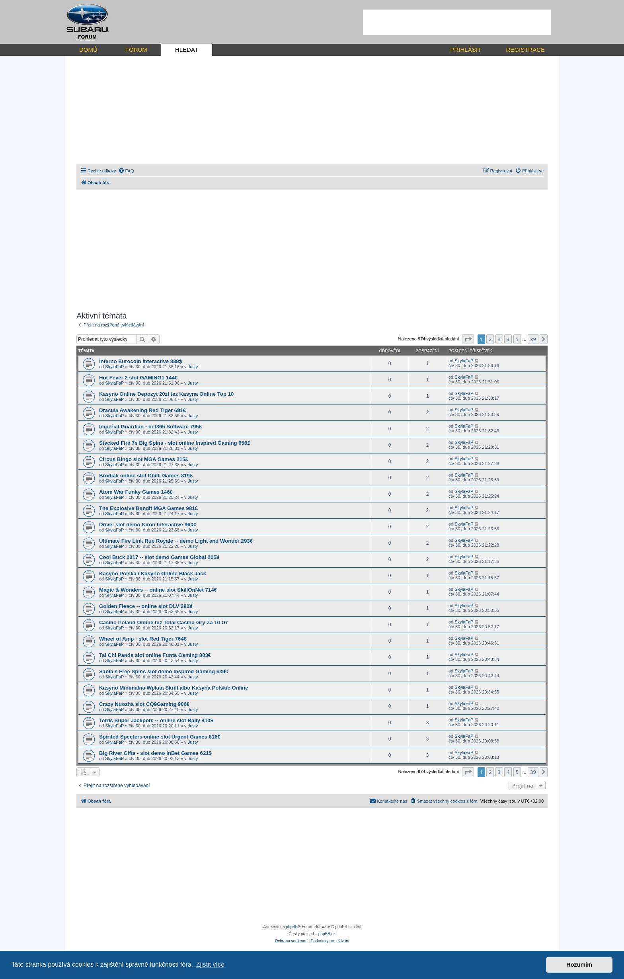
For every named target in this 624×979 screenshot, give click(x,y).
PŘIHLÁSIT (465, 49)
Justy (193, 366)
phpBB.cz (326, 934)
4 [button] (508, 339)
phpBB (292, 926)
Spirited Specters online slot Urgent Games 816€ (159, 737)
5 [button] (517, 339)
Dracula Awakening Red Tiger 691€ (142, 410)
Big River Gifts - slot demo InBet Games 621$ (155, 753)
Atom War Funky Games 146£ (136, 492)
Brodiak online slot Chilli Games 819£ (146, 476)
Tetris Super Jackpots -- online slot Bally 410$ (156, 720)
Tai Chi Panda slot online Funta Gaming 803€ (155, 655)
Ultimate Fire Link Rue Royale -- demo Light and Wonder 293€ (176, 541)
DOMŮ (88, 49)
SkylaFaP (114, 366)
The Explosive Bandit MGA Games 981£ (148, 508)
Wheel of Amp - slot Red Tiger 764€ (143, 639)
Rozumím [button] (579, 964)
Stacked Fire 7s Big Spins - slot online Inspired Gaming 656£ (174, 443)
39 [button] (533, 339)
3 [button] (499, 339)
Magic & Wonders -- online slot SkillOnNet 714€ (158, 590)
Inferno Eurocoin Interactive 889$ (140, 361)
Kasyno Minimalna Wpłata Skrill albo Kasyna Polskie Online (173, 688)
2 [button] (490, 339)
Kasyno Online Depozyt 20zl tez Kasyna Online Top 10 (166, 394)
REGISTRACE (525, 49)
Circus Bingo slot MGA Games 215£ (143, 459)
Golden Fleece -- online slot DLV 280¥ (145, 606)
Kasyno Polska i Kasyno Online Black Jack (152, 573)
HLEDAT (186, 49)
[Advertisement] (457, 22)
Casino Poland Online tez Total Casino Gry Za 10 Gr (163, 622)
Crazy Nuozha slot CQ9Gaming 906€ (144, 704)
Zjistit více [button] (210, 964)
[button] (468, 339)
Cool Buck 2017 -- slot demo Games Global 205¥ (159, 557)
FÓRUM (136, 49)
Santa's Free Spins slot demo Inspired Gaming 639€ (163, 671)
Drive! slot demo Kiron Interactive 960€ (147, 525)
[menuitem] (126, 171)
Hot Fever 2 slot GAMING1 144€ (138, 378)
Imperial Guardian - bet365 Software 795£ (150, 427)
